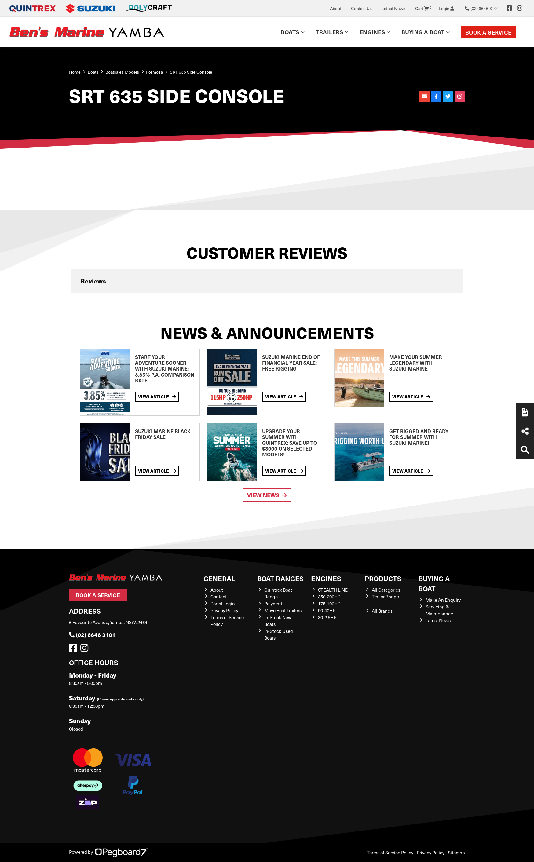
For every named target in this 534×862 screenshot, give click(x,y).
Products (383, 578)
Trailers (329, 32)
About (335, 8)
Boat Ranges (280, 578)
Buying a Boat (423, 32)
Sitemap (456, 852)
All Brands (382, 611)
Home (75, 72)
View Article (157, 396)
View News (267, 495)
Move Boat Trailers (283, 610)
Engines (372, 32)
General (219, 578)
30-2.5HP (327, 617)
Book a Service (488, 32)
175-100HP (329, 604)
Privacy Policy (224, 610)
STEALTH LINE (333, 590)
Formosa (154, 72)
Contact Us (361, 8)
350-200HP (329, 597)
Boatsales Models (122, 72)
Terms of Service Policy (390, 852)
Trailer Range (385, 597)
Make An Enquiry (443, 600)
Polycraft (273, 604)
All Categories (386, 590)
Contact (218, 597)
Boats (290, 32)
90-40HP (326, 610)
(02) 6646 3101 (92, 634)
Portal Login (222, 604)
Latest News (393, 8)
